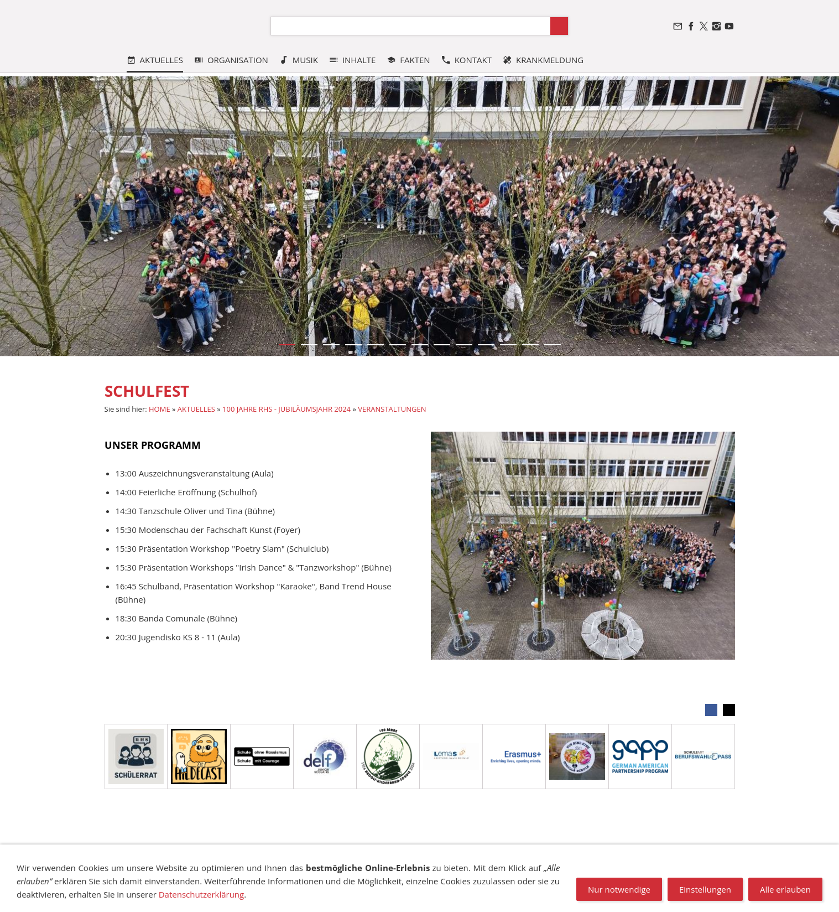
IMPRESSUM (147, 849)
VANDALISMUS (553, 849)
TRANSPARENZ (381, 849)
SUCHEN (292, 849)
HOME (159, 409)
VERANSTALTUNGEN (392, 409)
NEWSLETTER (611, 849)
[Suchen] (410, 26)
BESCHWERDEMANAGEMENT (467, 849)
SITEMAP (192, 849)
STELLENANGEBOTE (679, 849)
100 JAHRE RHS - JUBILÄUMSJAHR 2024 (286, 409)
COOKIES (331, 849)
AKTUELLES (196, 409)
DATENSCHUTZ (242, 849)
